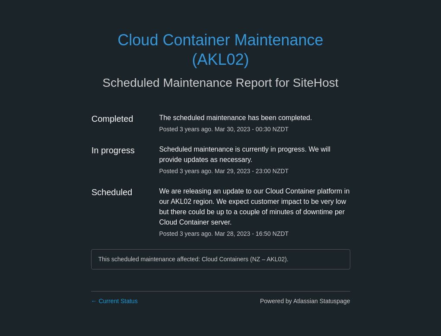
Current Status (114, 301)
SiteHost (316, 82)
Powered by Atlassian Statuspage (305, 301)
